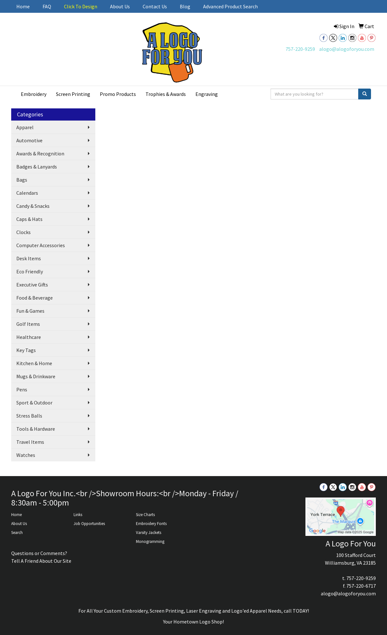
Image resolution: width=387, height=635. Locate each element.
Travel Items (30, 442)
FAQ (47, 6)
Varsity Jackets (148, 532)
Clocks (23, 232)
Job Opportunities (89, 523)
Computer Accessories (40, 245)
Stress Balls (29, 415)
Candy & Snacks (33, 206)
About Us (120, 6)
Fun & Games (30, 311)
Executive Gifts (32, 284)
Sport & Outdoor (34, 402)
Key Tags (26, 350)
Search (17, 532)
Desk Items (28, 258)
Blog (185, 6)
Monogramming (150, 541)
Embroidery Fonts (151, 523)
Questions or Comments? (39, 553)
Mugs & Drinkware (35, 376)
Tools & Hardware (35, 429)
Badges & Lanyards (36, 166)
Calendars (27, 193)
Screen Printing (73, 94)
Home (23, 6)
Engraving (206, 94)
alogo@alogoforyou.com (346, 49)
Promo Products (118, 94)
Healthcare (28, 337)
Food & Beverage (34, 297)
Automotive (29, 140)
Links (78, 514)
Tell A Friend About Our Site (41, 561)
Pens (21, 389)
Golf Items (28, 324)
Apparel (25, 127)
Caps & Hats (29, 219)
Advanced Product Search (230, 6)
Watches (25, 455)
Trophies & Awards (166, 94)
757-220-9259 (300, 49)
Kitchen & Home (34, 363)
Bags (21, 179)
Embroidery (33, 94)
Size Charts (145, 514)
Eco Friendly (29, 271)
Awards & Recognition (40, 153)
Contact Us (155, 6)
